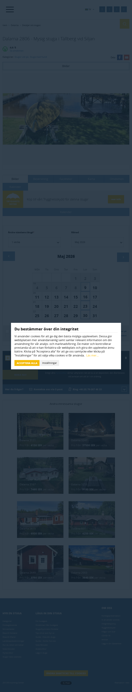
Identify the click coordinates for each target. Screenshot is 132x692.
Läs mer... (92, 355)
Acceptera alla (27, 363)
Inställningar (49, 363)
